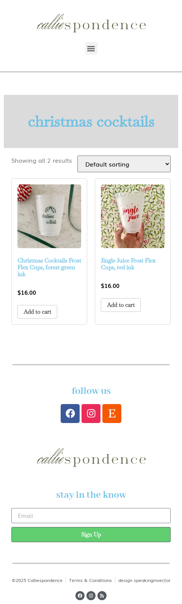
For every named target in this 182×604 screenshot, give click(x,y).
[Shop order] (124, 164)
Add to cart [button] (37, 311)
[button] (91, 48)
